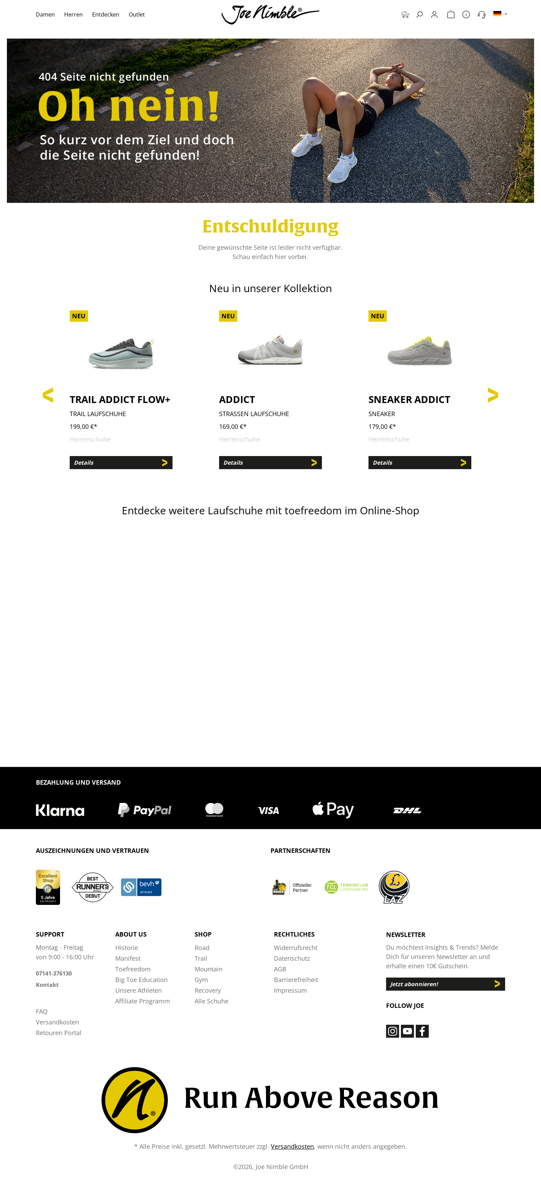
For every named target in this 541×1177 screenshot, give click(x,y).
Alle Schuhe (211, 1001)
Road (202, 947)
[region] (270, 393)
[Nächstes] (493, 393)
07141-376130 (54, 973)
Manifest (127, 958)
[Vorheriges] (48, 393)
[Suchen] (419, 14)
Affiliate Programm (142, 1001)
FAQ (42, 1011)
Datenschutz (292, 958)
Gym (201, 979)
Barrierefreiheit (296, 979)
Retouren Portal (58, 1033)
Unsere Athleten (138, 990)
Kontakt (47, 985)
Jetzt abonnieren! (414, 984)
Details (83, 462)
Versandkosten (57, 1022)
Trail (201, 958)
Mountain (209, 969)
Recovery (208, 990)
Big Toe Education (141, 979)
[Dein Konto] (434, 14)
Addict (237, 399)
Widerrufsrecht (295, 947)
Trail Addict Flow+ (120, 399)
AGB (280, 969)
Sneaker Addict (409, 399)
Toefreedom (133, 969)
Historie (126, 947)
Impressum (290, 990)
